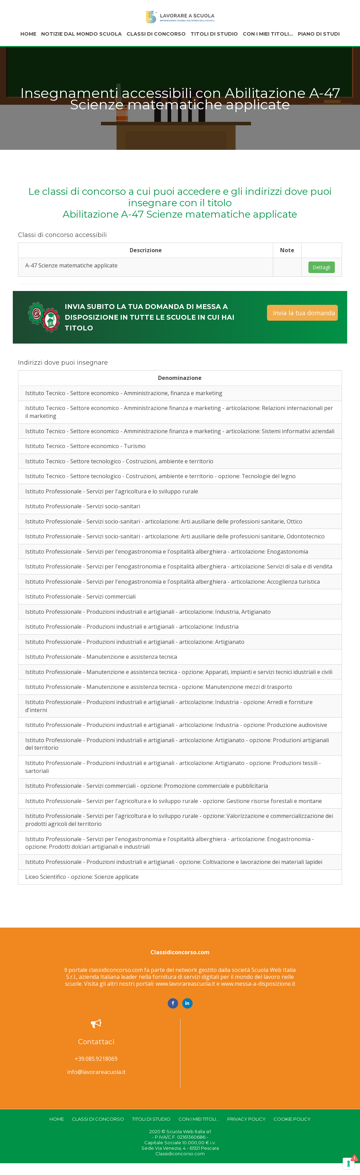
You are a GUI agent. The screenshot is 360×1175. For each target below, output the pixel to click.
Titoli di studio (214, 34)
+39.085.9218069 (96, 1071)
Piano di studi (319, 34)
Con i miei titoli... (268, 34)
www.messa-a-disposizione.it (258, 995)
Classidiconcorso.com (180, 964)
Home (28, 34)
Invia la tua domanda (304, 313)
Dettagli (321, 267)
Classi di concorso (156, 34)
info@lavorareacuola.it (96, 1084)
